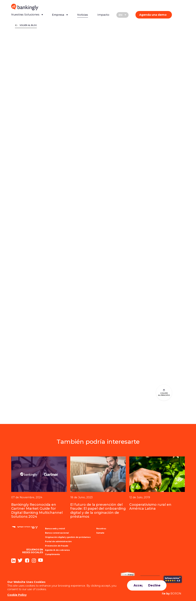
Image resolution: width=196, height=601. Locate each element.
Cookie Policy (17, 595)
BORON (167, 593)
